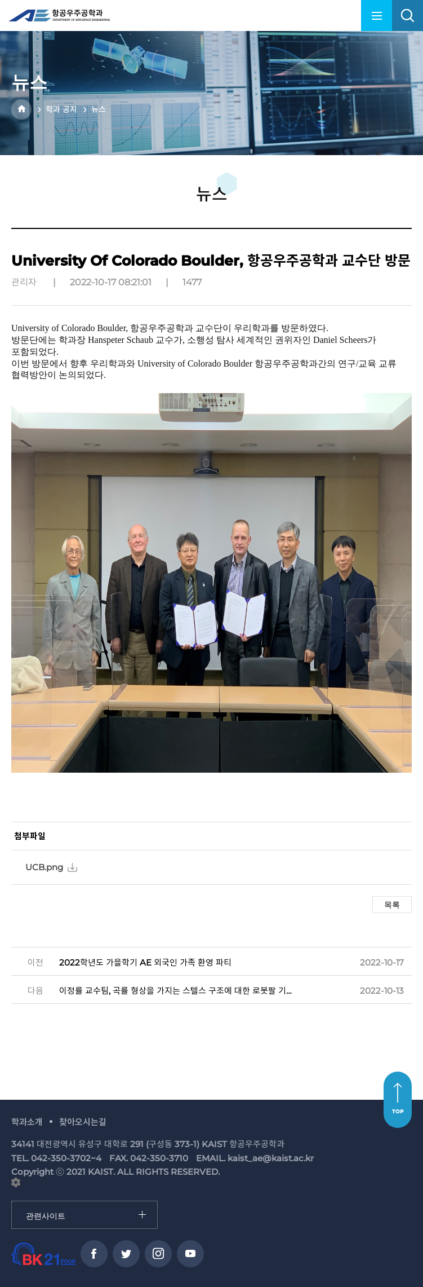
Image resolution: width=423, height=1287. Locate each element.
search (407, 15)
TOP (398, 1111)
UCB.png (44, 867)
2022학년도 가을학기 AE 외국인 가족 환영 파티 (145, 962)
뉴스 (98, 109)
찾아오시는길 (82, 1122)
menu (376, 15)
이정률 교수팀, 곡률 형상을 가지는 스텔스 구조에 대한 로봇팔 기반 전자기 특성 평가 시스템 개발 (176, 990)
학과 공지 (61, 109)
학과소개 (27, 1122)
